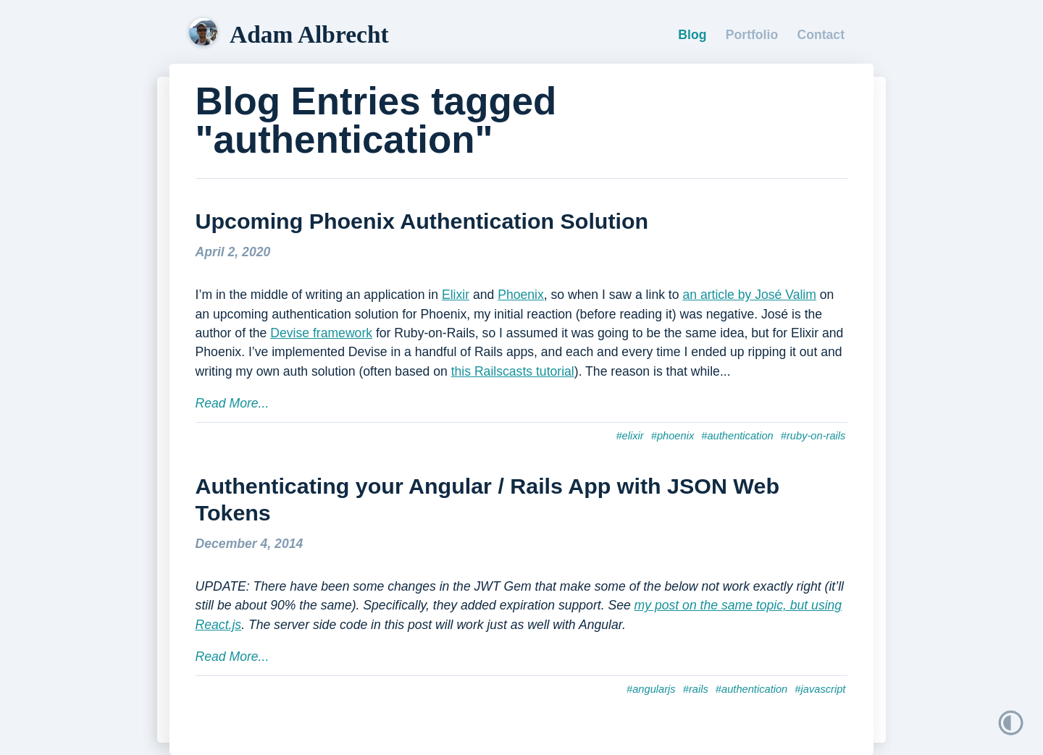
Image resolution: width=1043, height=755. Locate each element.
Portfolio (752, 35)
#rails (695, 689)
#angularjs (651, 689)
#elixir (629, 436)
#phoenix (673, 436)
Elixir (455, 294)
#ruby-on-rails (813, 436)
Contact (821, 35)
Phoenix (521, 294)
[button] (944, 722)
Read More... (232, 403)
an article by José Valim (749, 294)
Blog (692, 35)
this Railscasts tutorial (512, 371)
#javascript (820, 689)
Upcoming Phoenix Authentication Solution (422, 220)
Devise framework (321, 333)
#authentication (737, 436)
